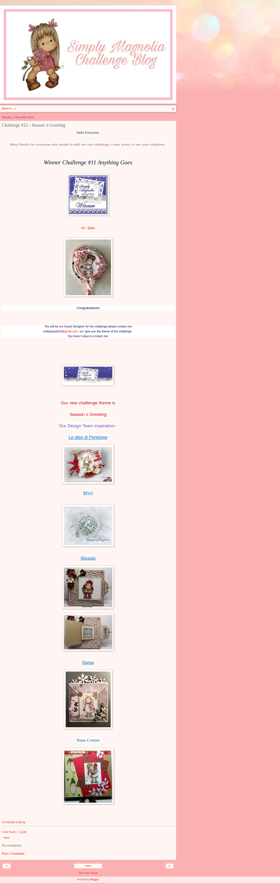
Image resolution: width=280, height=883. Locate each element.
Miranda (88, 558)
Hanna (88, 662)
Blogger (94, 879)
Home (88, 866)
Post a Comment (13, 853)
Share (7, 837)
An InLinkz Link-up (13, 822)
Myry (88, 492)
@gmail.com (69, 331)
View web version (88, 872)
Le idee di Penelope (88, 437)
